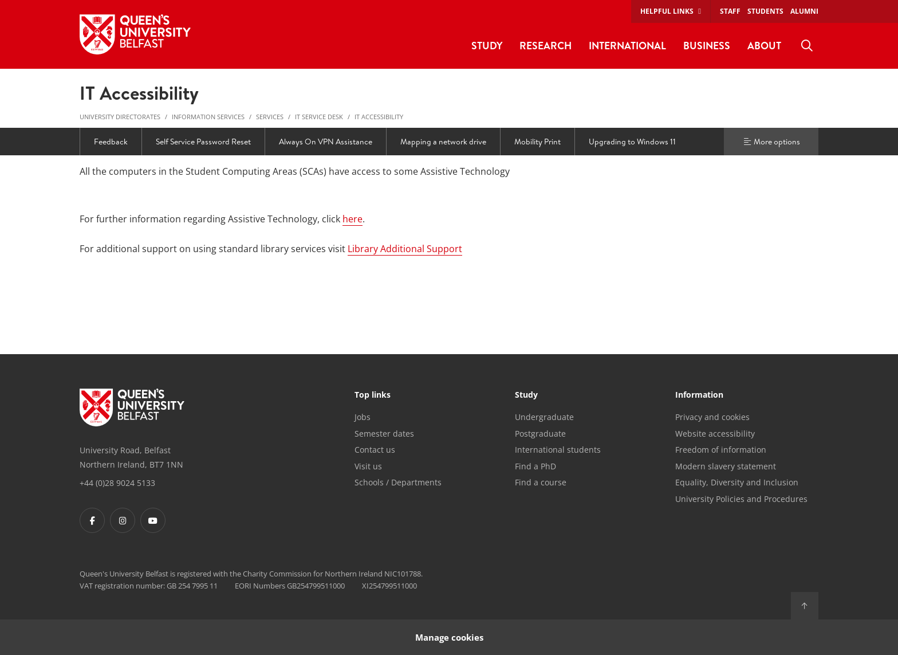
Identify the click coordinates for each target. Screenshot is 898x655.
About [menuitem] (764, 45)
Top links (373, 395)
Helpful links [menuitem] (667, 11)
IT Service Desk (319, 116)
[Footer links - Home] (132, 407)
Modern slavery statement (725, 466)
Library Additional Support (405, 248)
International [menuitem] (627, 45)
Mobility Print (537, 141)
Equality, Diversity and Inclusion (736, 482)
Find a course (540, 482)
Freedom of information (720, 449)
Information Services (208, 116)
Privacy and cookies (712, 416)
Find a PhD (535, 466)
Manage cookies (449, 637)
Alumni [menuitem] (804, 11)
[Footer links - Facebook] (92, 520)
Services (269, 116)
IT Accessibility (379, 116)
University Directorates (120, 116)
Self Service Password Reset (203, 141)
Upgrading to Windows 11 (632, 141)
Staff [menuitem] (730, 11)
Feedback (111, 141)
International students (558, 449)
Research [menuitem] (545, 45)
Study (526, 395)
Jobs (363, 416)
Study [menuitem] (486, 45)
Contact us (375, 449)
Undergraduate (544, 416)
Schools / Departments (398, 482)
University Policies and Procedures (741, 498)
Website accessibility (715, 433)
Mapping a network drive (443, 141)
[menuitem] (806, 45)
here (352, 219)
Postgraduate (540, 433)
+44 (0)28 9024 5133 (117, 482)
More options (771, 141)
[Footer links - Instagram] (122, 520)
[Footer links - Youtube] (153, 520)
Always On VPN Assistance (325, 141)
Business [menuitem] (706, 45)
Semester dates (384, 433)
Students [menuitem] (765, 11)
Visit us (368, 466)
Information (699, 395)
